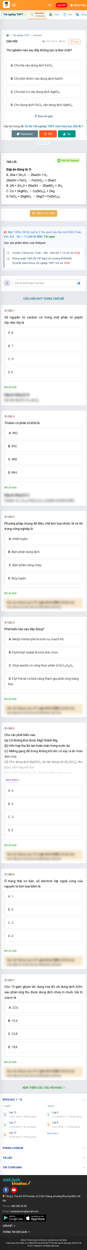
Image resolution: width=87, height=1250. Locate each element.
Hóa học (37, 35)
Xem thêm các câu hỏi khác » (43, 1087)
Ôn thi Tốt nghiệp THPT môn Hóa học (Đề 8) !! (54, 126)
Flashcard (25, 134)
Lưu (75, 41)
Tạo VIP (61, 5)
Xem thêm (53, 1133)
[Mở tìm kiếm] (50, 5)
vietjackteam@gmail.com (24, 1211)
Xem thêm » (13, 779)
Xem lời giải (43, 116)
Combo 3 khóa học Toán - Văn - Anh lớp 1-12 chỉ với (46, 252)
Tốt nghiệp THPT (21, 35)
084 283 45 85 (19, 1206)
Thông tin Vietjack (16, 1232)
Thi (48, 134)
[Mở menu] (14, 5)
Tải (66, 134)
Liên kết (9, 1225)
